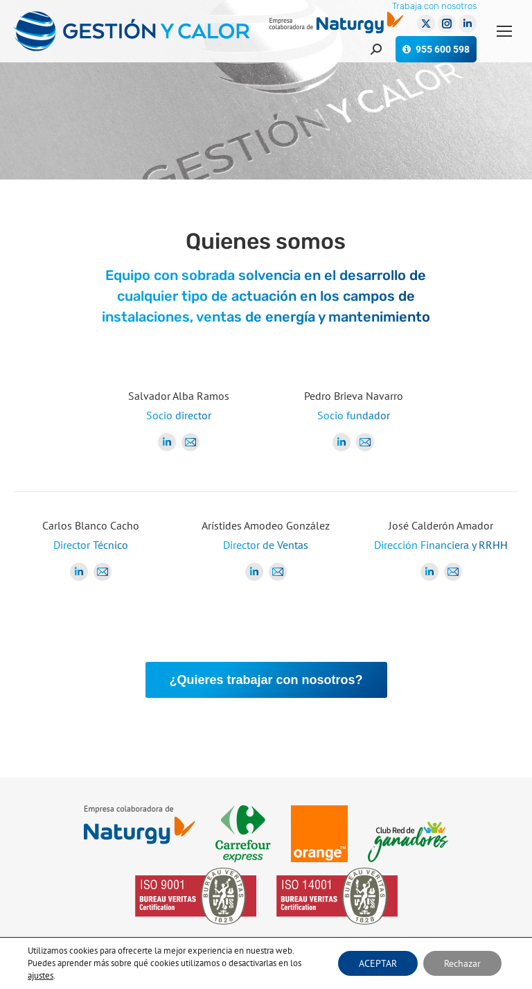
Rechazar (462, 963)
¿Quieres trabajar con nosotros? (265, 680)
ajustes (40, 975)
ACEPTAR (378, 963)
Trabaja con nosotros (434, 6)
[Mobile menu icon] (504, 31)
